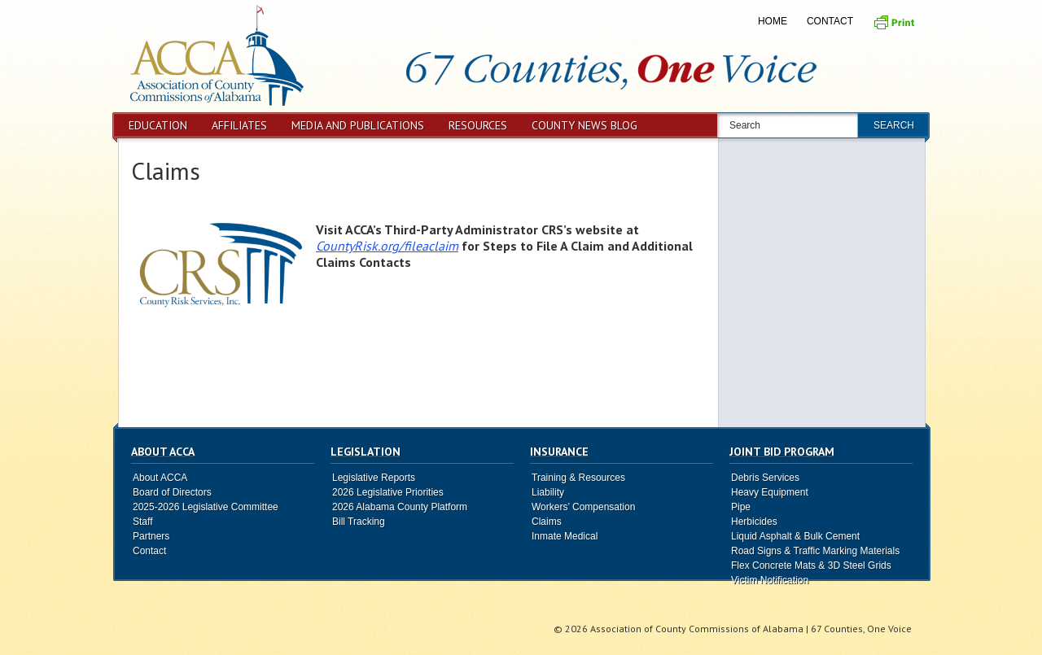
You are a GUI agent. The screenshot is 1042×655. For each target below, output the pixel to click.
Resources (478, 125)
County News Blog (584, 125)
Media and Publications (357, 125)
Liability (548, 492)
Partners (151, 536)
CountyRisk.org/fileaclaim (387, 246)
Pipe (741, 507)
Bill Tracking (358, 521)
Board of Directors (172, 492)
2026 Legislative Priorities (388, 492)
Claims (165, 170)
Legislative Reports (373, 477)
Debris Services (765, 477)
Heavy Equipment (769, 492)
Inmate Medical (565, 536)
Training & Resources (578, 477)
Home (772, 21)
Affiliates (239, 125)
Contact (830, 21)
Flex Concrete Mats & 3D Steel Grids (811, 565)
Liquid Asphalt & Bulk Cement (795, 536)
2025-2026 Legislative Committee (205, 507)
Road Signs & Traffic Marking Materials (815, 551)
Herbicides (754, 521)
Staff (142, 521)
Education (158, 125)
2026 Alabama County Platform (399, 507)
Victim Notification (769, 580)
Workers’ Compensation (583, 507)
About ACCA (160, 477)
